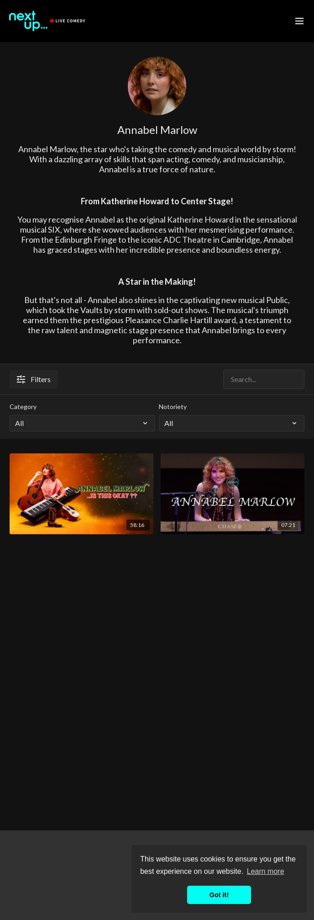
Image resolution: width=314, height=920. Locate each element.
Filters (34, 379)
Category (23, 406)
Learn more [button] (265, 871)
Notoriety (173, 406)
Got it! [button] (219, 895)
